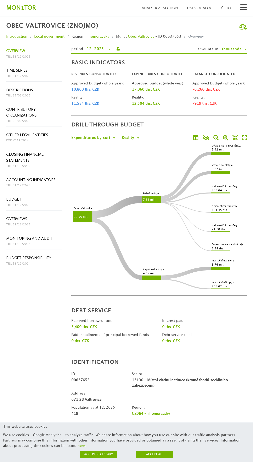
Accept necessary (98, 454)
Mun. (120, 36)
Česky (226, 8)
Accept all (154, 454)
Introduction (16, 36)
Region (77, 36)
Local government (49, 36)
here (81, 446)
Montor (21, 8)
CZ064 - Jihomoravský (151, 413)
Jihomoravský (97, 36)
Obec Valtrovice (141, 36)
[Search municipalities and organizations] (243, 8)
